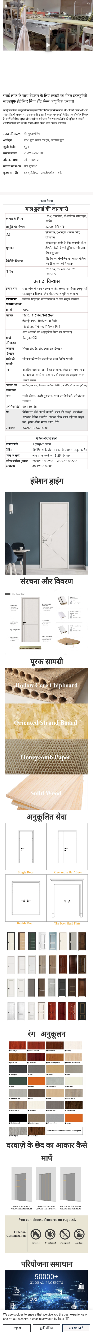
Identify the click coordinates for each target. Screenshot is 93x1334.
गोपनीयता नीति (61, 1319)
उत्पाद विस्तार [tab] (46, 201)
